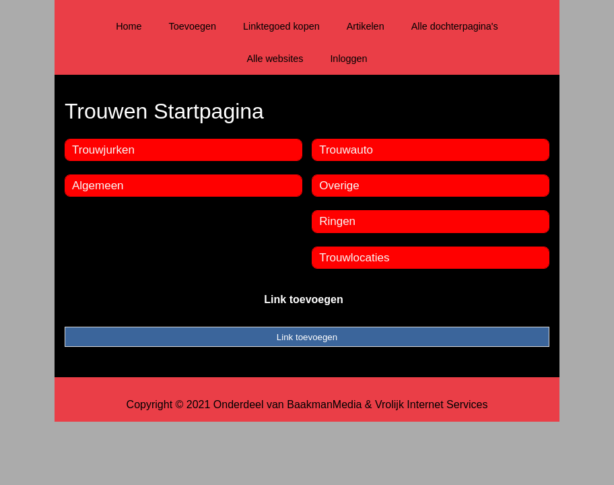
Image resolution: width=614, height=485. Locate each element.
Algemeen (98, 185)
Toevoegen (192, 26)
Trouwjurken (103, 149)
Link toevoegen (303, 299)
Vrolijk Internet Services (431, 404)
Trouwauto (346, 149)
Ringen (337, 221)
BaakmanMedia (324, 404)
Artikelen (365, 26)
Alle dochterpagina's (454, 26)
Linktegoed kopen (281, 26)
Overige (339, 185)
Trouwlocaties (354, 257)
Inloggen (348, 58)
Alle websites (274, 58)
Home (128, 26)
